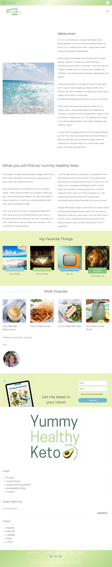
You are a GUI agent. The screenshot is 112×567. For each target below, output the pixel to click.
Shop (9, 538)
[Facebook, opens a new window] (5, 3)
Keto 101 (11, 531)
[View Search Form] (107, 2)
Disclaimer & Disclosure (19, 485)
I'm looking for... (10, 508)
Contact (11, 492)
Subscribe (93, 400)
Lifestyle (11, 535)
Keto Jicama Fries (40, 326)
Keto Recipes (33, 552)
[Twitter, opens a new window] (56, 556)
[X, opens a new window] (9, 3)
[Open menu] (107, 11)
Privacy (10, 478)
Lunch (10, 542)
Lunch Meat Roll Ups (69, 326)
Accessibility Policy (16, 488)
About (81, 552)
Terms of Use (13, 481)
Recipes (11, 528)
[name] (92, 389)
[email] (92, 383)
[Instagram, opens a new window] (14, 3)
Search (102, 513)
